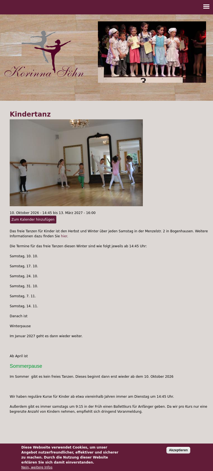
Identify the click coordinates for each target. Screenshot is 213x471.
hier (64, 236)
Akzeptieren (178, 452)
